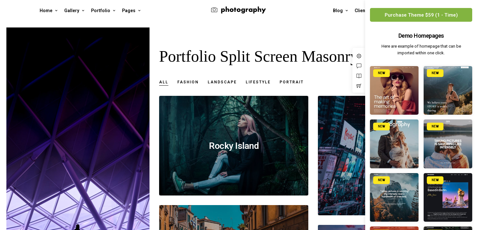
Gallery (71, 10)
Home (46, 10)
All (163, 82)
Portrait (292, 82)
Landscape (222, 82)
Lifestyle (258, 82)
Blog (338, 10)
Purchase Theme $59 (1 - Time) (421, 15)
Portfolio (100, 10)
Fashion (188, 82)
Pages (128, 10)
